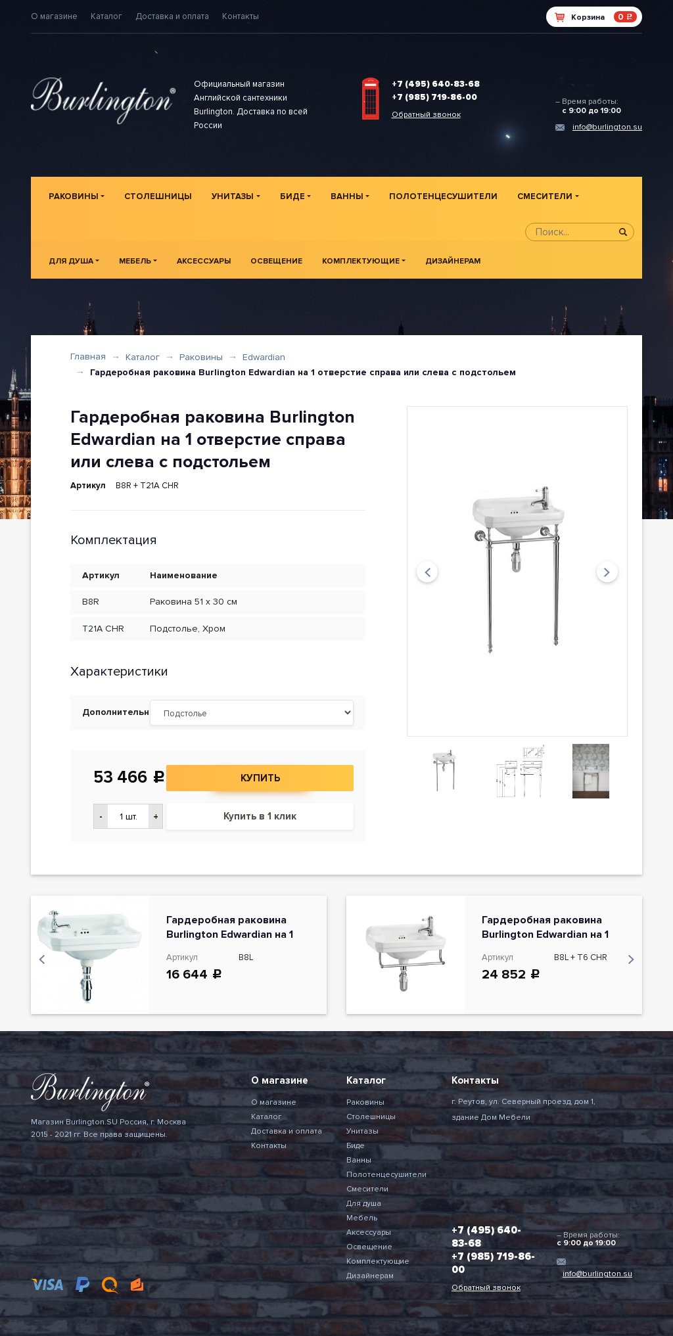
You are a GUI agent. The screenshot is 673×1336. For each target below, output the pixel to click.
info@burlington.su (607, 127)
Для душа (71, 261)
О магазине (54, 16)
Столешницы (158, 196)
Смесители (544, 196)
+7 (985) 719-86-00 (434, 97)
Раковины (74, 196)
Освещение (276, 261)
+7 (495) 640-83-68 (436, 84)
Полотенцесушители (443, 196)
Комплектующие (361, 261)
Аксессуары (204, 261)
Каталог (106, 16)
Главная (88, 356)
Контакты (240, 16)
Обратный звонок (426, 115)
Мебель (135, 261)
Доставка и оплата (172, 16)
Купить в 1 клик (259, 816)
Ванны (347, 196)
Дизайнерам (452, 261)
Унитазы (233, 196)
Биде (292, 196)
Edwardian (264, 357)
